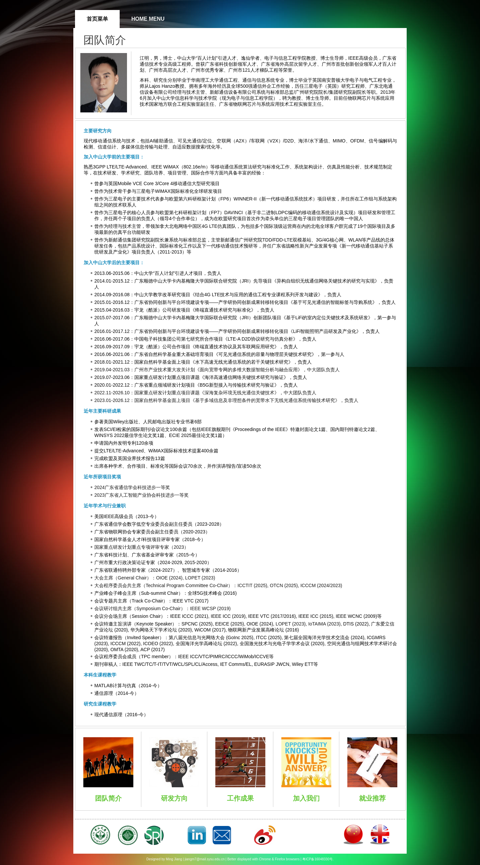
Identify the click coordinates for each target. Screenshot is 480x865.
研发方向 (174, 798)
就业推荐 (372, 798)
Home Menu (148, 19)
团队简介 (108, 798)
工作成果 (240, 798)
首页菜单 (97, 19)
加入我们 (306, 798)
